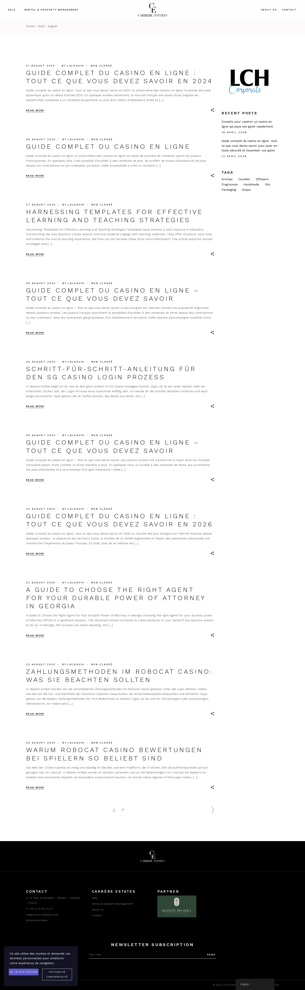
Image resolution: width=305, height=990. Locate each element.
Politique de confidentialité (57, 974)
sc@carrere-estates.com (42, 914)
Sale (94, 897)
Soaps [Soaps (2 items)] (246, 189)
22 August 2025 (40, 664)
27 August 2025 (41, 204)
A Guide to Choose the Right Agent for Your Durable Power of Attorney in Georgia (116, 598)
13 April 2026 (234, 156)
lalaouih (75, 65)
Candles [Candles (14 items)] (244, 179)
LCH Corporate (232, 984)
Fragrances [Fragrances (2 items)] (230, 184)
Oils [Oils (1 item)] (267, 184)
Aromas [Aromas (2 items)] (227, 179)
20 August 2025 (41, 742)
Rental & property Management (112, 903)
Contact (97, 915)
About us (98, 909)
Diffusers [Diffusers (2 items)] (262, 179)
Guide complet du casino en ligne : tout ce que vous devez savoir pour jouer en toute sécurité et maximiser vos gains (249, 145)
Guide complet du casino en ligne (108, 146)
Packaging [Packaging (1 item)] (229, 189)
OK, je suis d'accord (24, 972)
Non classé (101, 65)
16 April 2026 (234, 132)
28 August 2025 (41, 139)
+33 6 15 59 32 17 (41, 908)
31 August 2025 (40, 65)
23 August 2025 (40, 509)
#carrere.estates (36, 920)
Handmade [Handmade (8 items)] (251, 184)
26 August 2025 (41, 283)
